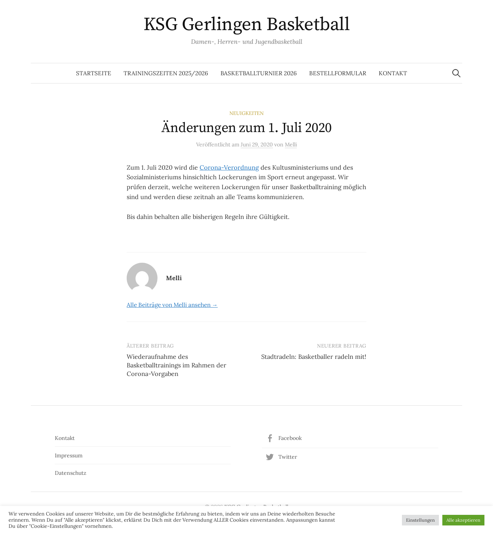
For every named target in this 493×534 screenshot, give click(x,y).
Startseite (93, 73)
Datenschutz (70, 472)
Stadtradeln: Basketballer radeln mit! (313, 357)
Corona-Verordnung (229, 167)
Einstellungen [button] (420, 520)
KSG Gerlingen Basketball (246, 24)
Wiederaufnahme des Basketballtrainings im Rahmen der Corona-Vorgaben (176, 365)
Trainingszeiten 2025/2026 (166, 73)
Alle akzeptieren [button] (463, 520)
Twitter (287, 456)
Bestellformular (337, 73)
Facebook (290, 437)
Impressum (69, 455)
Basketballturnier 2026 (258, 73)
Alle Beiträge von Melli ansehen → (172, 305)
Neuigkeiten (246, 113)
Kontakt (393, 73)
